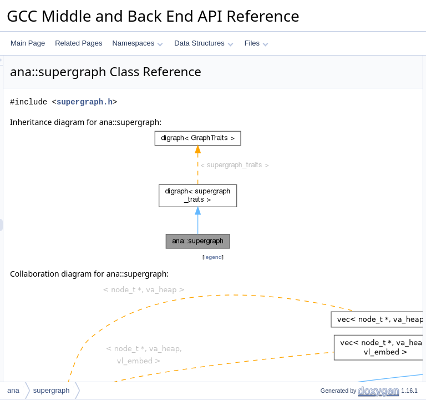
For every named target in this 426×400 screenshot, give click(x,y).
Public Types (321, 62)
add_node (326, 379)
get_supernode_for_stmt (347, 208)
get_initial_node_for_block (349, 184)
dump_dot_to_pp (336, 233)
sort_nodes (327, 367)
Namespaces (137, 43)
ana (13, 390)
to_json (322, 269)
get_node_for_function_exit (351, 172)
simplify (322, 355)
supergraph (328, 135)
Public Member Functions (339, 123)
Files (256, 43)
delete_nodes (331, 330)
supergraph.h (223, 117)
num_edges (328, 294)
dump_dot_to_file (336, 245)
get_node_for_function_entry (353, 159)
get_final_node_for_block (348, 196)
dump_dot (326, 257)
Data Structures (203, 43)
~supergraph (330, 147)
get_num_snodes (336, 306)
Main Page (28, 43)
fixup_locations (333, 343)
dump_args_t (330, 98)
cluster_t (323, 110)
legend (215, 284)
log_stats (324, 318)
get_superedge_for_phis (347, 220)
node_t (321, 74)
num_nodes (328, 282)
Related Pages (78, 43)
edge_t (321, 86)
